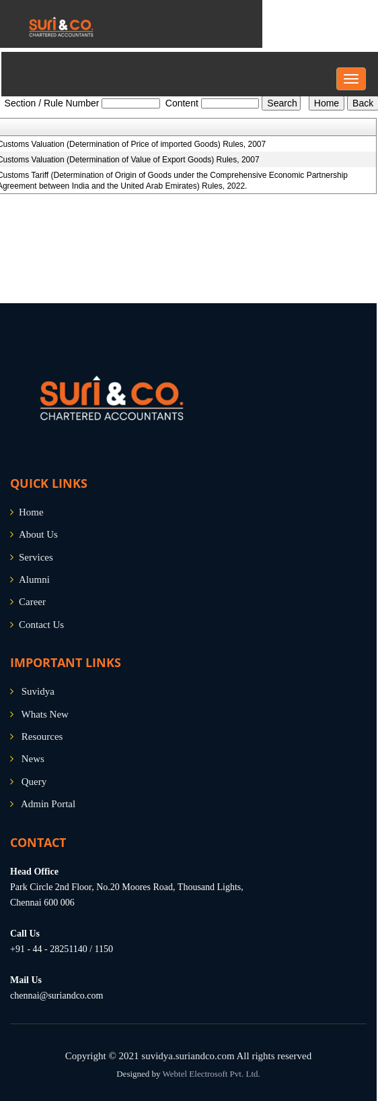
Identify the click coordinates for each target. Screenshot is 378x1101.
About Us (38, 534)
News (33, 758)
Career (32, 601)
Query (34, 781)
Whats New (44, 714)
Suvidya (38, 691)
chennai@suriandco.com (56, 995)
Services (36, 557)
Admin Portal (48, 803)
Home (31, 512)
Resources (42, 736)
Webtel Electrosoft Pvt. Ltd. (211, 1074)
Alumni (34, 579)
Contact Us (41, 624)
